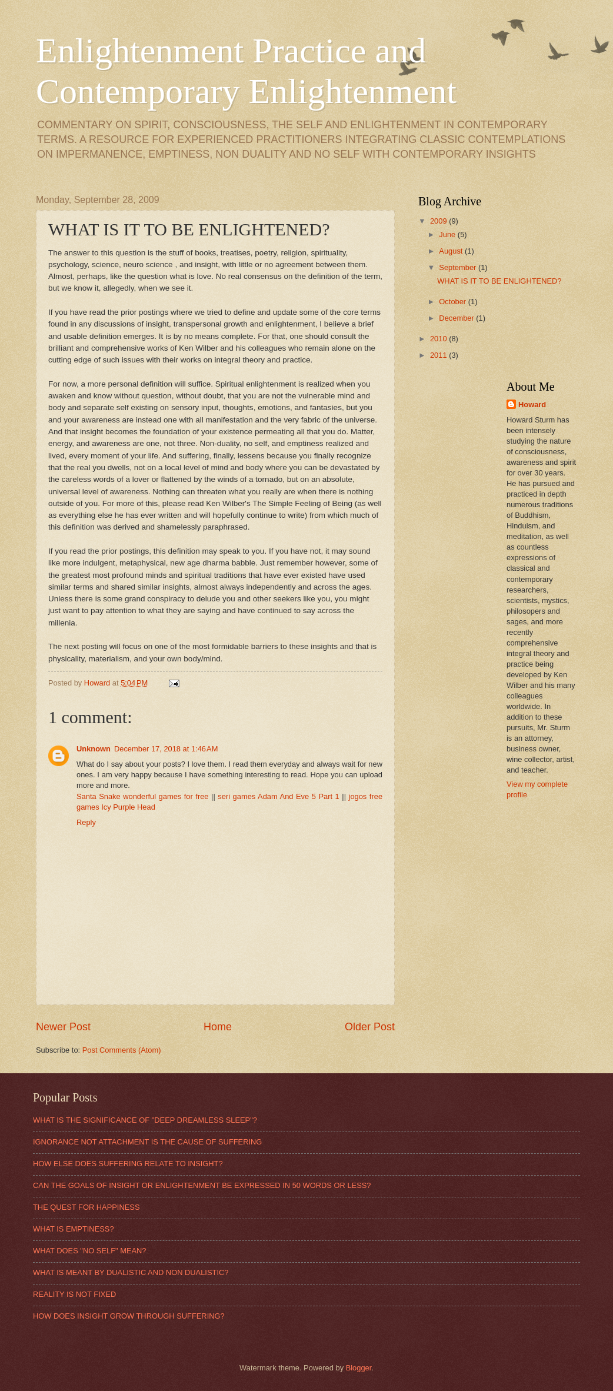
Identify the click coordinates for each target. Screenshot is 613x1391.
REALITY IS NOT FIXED (74, 1294)
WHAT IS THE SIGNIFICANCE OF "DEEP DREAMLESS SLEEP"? (145, 1120)
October (453, 301)
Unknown (93, 748)
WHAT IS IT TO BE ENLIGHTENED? (499, 281)
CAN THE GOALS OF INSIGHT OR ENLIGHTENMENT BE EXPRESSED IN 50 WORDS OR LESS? (202, 1185)
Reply (86, 822)
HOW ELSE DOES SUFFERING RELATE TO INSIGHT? (128, 1163)
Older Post (370, 1027)
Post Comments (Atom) (121, 1050)
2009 (439, 221)
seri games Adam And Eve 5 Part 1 (278, 796)
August (452, 251)
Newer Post (63, 1027)
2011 (439, 355)
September (458, 267)
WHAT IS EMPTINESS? (73, 1228)
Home (218, 1027)
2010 (439, 338)
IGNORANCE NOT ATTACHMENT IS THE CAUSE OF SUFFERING (147, 1141)
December (457, 318)
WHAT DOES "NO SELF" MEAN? (89, 1250)
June (448, 234)
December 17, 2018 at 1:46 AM (166, 748)
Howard (532, 404)
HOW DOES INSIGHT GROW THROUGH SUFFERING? (129, 1316)
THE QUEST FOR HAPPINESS (86, 1207)
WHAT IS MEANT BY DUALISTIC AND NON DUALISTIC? (130, 1272)
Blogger (359, 1367)
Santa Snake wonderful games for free (142, 796)
